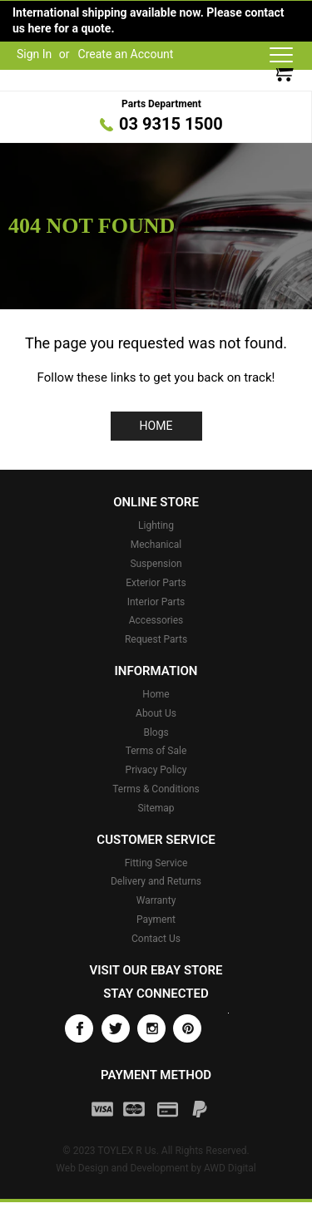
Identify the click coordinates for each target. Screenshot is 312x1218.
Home (156, 425)
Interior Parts (156, 602)
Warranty (156, 900)
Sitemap (155, 808)
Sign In (34, 54)
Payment (156, 919)
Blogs (155, 732)
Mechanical (156, 544)
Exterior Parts (156, 583)
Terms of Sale (156, 751)
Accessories (156, 620)
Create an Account (126, 54)
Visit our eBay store (156, 970)
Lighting (156, 525)
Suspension (155, 564)
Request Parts (156, 639)
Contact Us (156, 938)
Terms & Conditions (156, 789)
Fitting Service (156, 863)
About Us (156, 713)
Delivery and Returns (156, 881)
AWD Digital (230, 1168)
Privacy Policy (156, 770)
